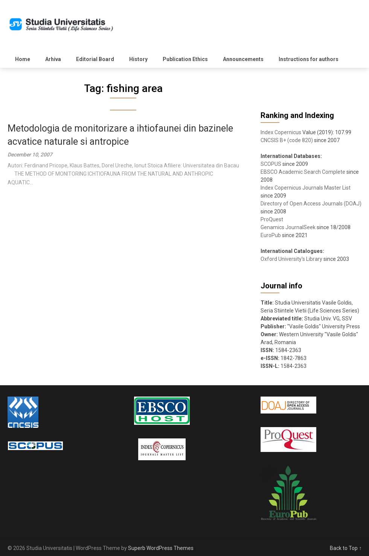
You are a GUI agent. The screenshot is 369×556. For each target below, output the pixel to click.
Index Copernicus (281, 132)
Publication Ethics (185, 59)
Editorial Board (95, 59)
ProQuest (272, 219)
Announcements (243, 59)
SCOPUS (271, 164)
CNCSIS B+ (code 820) (287, 140)
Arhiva (53, 59)
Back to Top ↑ (345, 548)
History (138, 59)
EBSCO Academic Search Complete (303, 172)
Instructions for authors (309, 59)
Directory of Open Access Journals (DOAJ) (311, 204)
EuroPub (271, 235)
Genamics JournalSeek (288, 227)
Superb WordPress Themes (161, 548)
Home (22, 59)
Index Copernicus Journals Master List (306, 188)
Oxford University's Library (291, 259)
